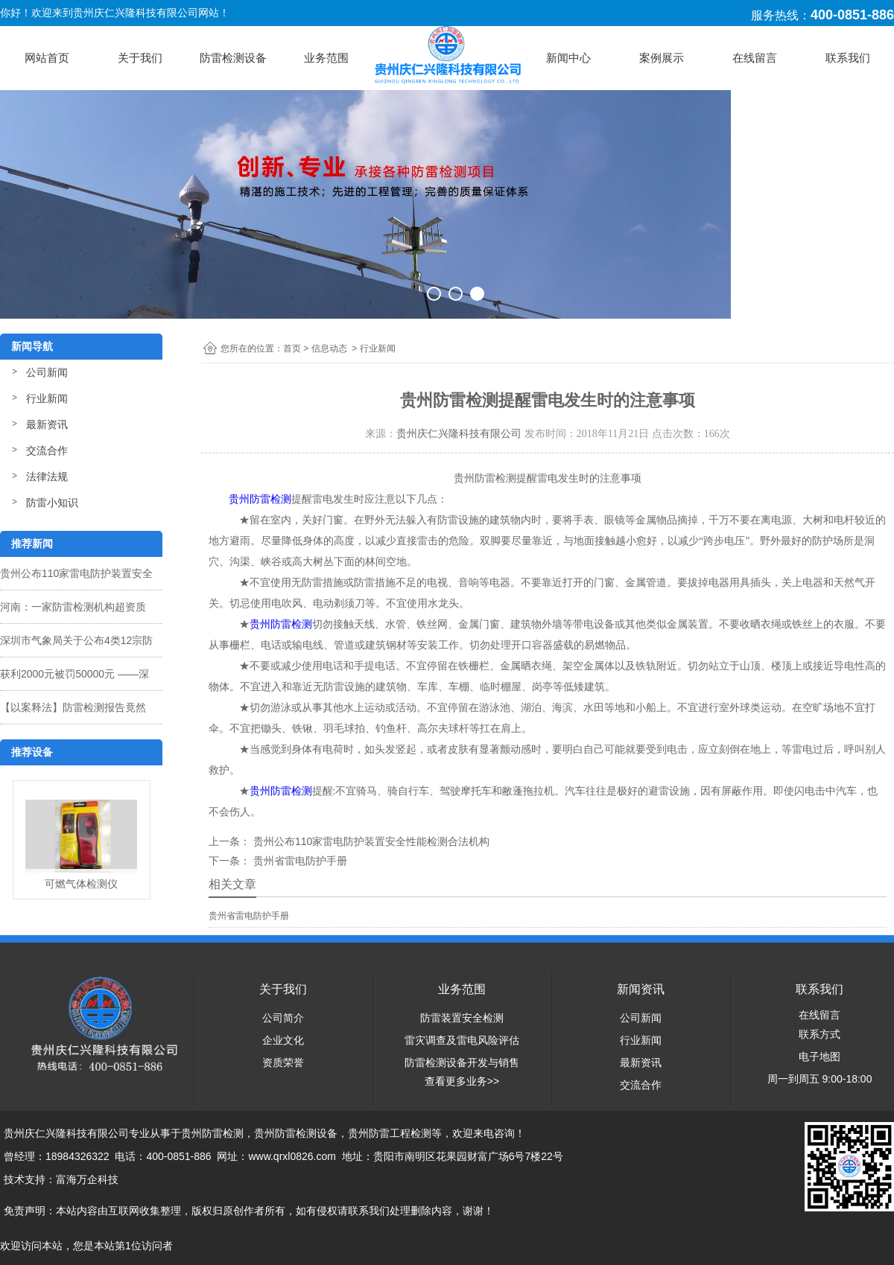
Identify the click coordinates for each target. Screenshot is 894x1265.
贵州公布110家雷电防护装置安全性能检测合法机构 (369, 841)
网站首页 (47, 57)
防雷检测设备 (233, 57)
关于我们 (140, 57)
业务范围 (326, 57)
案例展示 (661, 57)
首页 (292, 348)
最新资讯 (47, 424)
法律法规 (47, 476)
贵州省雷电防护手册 (298, 861)
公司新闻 (47, 372)
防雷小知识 (52, 503)
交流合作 (47, 450)
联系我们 (847, 57)
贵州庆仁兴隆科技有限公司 (459, 433)
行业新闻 (47, 398)
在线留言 (754, 57)
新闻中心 (568, 57)
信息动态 (329, 348)
